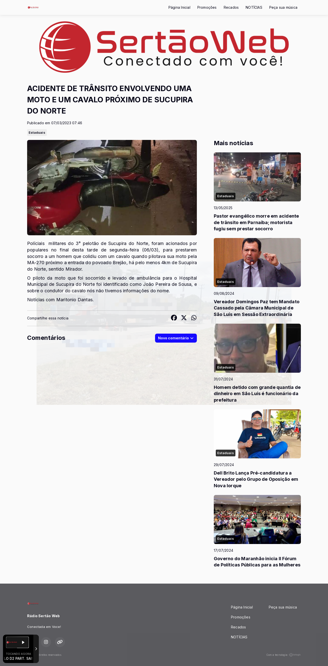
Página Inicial (179, 7)
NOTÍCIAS (254, 7)
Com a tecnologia (283, 655)
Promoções (207, 7)
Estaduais (37, 132)
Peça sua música (283, 7)
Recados (231, 7)
